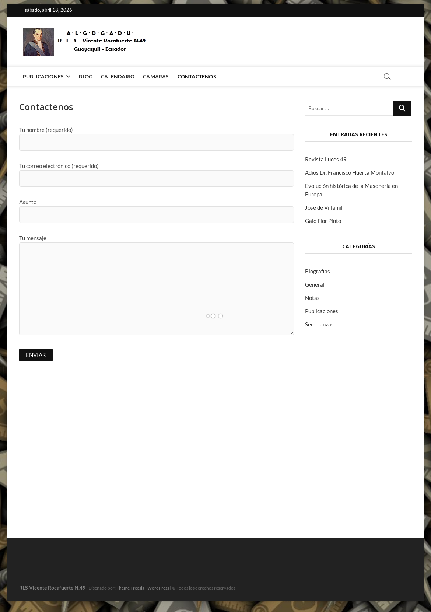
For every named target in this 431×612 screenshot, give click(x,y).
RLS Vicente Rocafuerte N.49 (52, 587)
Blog (85, 76)
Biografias (317, 271)
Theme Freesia (130, 588)
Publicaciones (43, 76)
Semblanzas (319, 324)
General (315, 284)
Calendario (117, 76)
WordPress (158, 588)
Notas (312, 297)
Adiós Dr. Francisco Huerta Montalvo (349, 172)
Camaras (156, 76)
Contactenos (197, 76)
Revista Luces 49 (326, 159)
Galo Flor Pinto (323, 220)
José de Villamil (324, 207)
